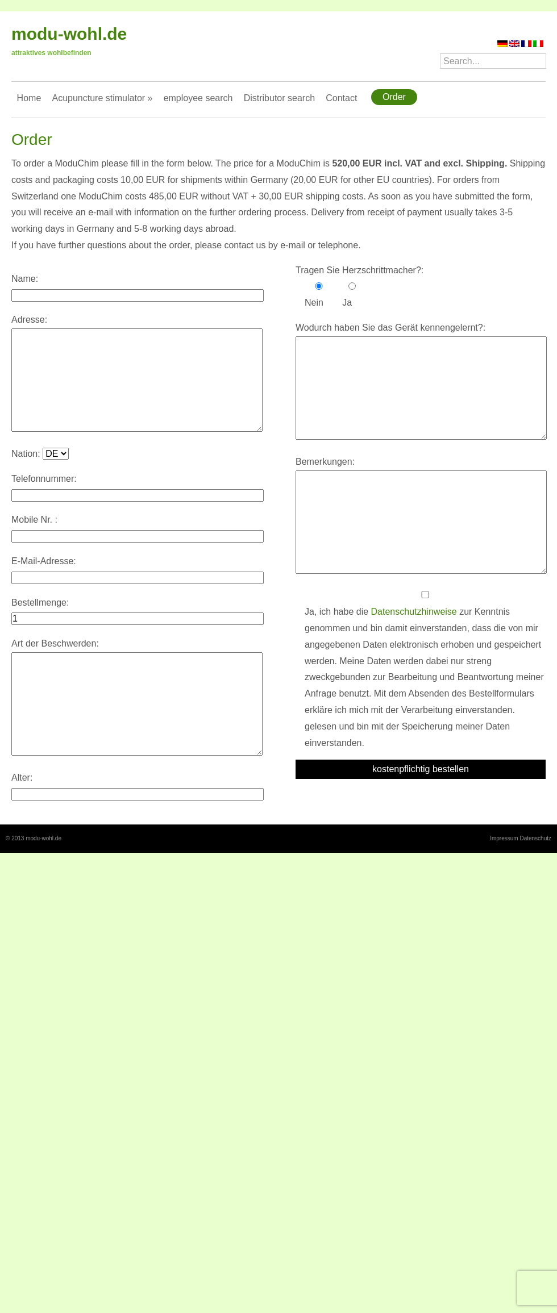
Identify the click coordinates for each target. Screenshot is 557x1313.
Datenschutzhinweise (414, 611)
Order (394, 97)
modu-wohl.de (69, 33)
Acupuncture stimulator (102, 98)
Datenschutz (535, 838)
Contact (341, 98)
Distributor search (279, 98)
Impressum (504, 838)
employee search (198, 98)
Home (29, 98)
